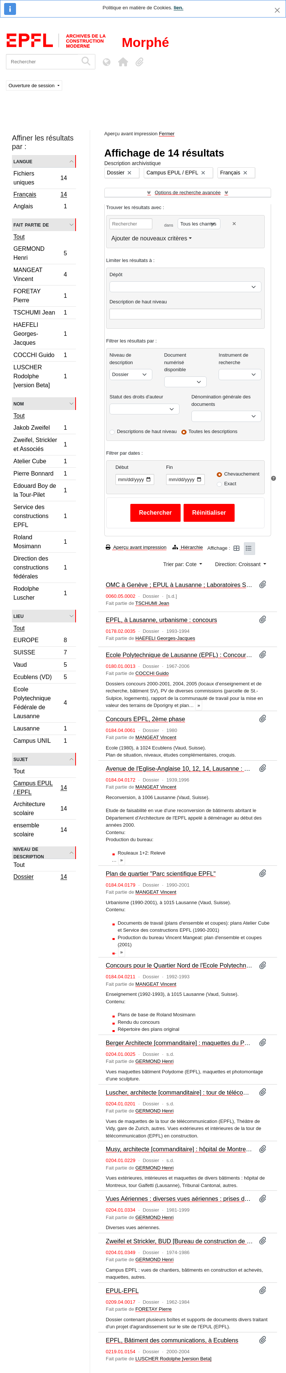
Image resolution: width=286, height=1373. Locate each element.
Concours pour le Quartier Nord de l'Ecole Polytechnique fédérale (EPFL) (179, 965)
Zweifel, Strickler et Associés (40, 444)
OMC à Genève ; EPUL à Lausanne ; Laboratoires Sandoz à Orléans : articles (179, 584)
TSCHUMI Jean (40, 313)
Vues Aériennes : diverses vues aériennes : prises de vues (179, 1198)
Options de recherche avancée (187, 192)
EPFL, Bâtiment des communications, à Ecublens (172, 1340)
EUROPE (40, 641)
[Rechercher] (42, 61)
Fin (169, 467)
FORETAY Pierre (40, 295)
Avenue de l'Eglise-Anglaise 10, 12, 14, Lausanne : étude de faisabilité (179, 768)
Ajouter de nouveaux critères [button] (149, 238)
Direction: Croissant (238, 564)
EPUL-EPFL (122, 1290)
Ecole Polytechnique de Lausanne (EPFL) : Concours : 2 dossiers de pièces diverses (179, 654)
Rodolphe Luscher (40, 593)
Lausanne (40, 729)
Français (40, 195)
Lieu (18, 615)
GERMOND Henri (40, 253)
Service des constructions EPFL (40, 516)
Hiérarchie (187, 547)
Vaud (40, 665)
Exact (230, 483)
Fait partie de (31, 224)
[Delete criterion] (234, 224)
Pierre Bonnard (40, 474)
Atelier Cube (40, 462)
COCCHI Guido (40, 356)
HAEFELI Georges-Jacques (40, 334)
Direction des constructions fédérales (40, 567)
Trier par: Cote (180, 564)
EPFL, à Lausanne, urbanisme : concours (161, 619)
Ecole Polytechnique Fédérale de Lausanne (40, 702)
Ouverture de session (32, 85)
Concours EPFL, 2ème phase (145, 719)
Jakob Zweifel (40, 428)
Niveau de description (28, 852)
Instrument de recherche (233, 358)
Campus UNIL (40, 741)
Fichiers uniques (40, 178)
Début (121, 467)
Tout (19, 237)
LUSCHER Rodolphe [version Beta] (40, 376)
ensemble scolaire (40, 829)
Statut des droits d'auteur (136, 397)
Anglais (40, 207)
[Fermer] (277, 10)
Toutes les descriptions (213, 431)
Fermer (167, 133)
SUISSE (40, 653)
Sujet (20, 759)
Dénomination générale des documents (221, 400)
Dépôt (116, 274)
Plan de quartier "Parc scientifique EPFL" (161, 873)
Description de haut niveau (138, 301)
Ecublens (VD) (40, 678)
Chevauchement (242, 474)
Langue (22, 161)
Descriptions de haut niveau (147, 431)
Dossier (40, 877)
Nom (18, 403)
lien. (178, 7)
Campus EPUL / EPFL (40, 787)
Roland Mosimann (40, 541)
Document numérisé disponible (175, 362)
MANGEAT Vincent (40, 274)
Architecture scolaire (40, 808)
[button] (123, 61)
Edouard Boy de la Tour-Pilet (40, 490)
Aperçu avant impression (136, 547)
